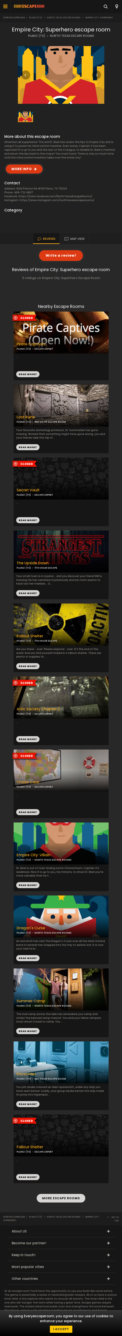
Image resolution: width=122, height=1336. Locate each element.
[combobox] (116, 6)
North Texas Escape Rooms (64, 17)
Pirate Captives (31, 344)
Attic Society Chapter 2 (38, 709)
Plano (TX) (35, 17)
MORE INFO (21, 169)
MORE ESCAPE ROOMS (61, 1198)
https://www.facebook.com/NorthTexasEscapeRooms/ (55, 196)
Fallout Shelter (30, 636)
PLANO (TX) (36, 36)
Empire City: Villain (34, 855)
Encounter (26, 1074)
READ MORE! (28, 447)
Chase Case (28, 782)
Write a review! (61, 255)
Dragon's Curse (31, 928)
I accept (61, 1329)
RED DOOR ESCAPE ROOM (50, 422)
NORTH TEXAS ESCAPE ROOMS (72, 36)
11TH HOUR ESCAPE (46, 567)
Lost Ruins (26, 417)
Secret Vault (28, 490)
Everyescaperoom (14, 17)
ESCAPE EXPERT (44, 713)
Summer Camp (31, 1001)
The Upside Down (33, 563)
